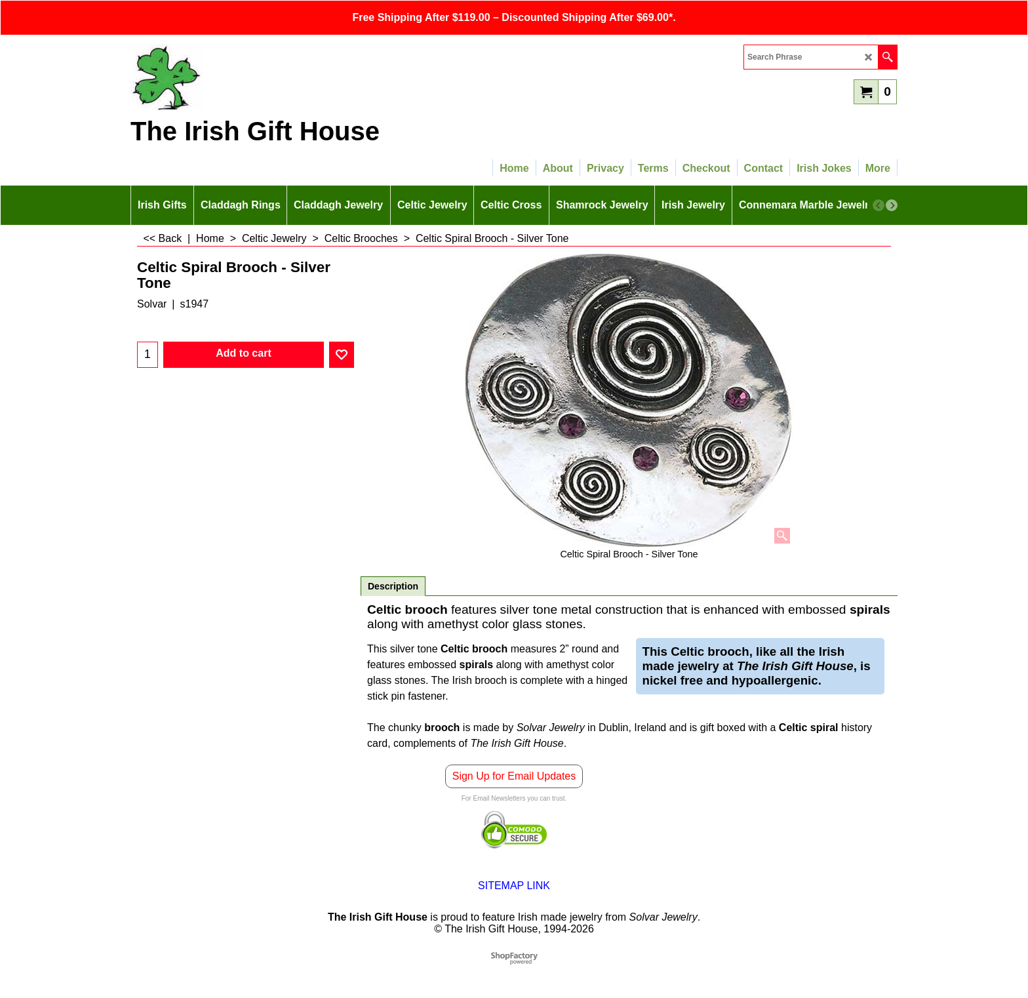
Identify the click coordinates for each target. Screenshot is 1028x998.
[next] (892, 205)
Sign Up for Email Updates (514, 776)
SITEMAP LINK (514, 885)
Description (393, 586)
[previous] (878, 205)
